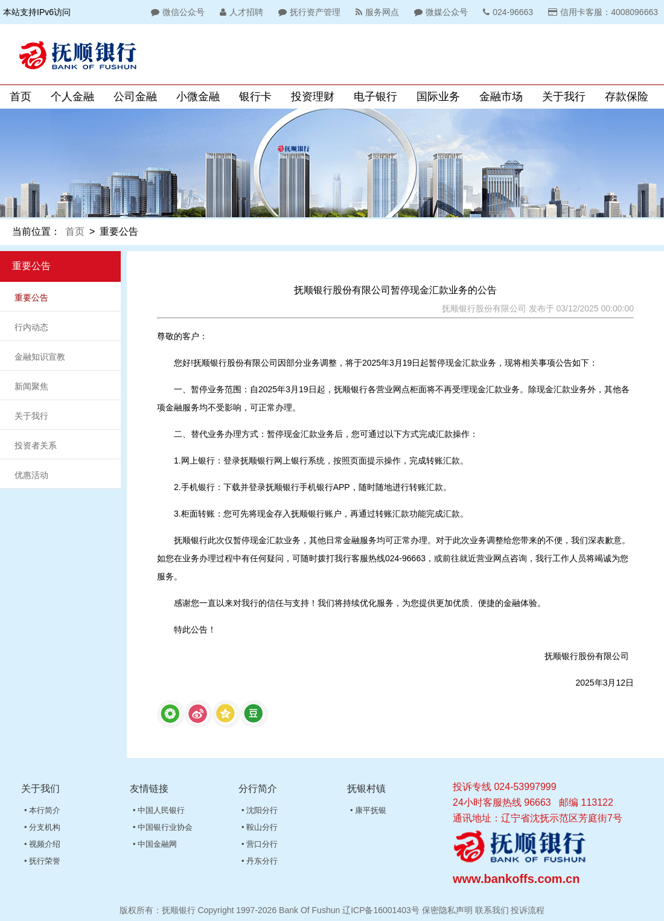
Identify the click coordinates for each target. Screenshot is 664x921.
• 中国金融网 (155, 844)
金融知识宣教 (39, 357)
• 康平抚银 (368, 810)
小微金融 (198, 97)
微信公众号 (176, 12)
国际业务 (438, 97)
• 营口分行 (259, 844)
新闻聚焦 (31, 386)
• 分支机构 (42, 827)
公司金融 (135, 97)
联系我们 (492, 910)
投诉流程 (527, 910)
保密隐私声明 (447, 910)
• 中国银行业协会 (163, 827)
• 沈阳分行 (259, 810)
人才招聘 (240, 12)
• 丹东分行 (259, 860)
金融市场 (501, 97)
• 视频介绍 (42, 844)
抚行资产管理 (307, 12)
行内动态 (31, 327)
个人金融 (72, 97)
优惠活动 (31, 475)
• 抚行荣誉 (42, 860)
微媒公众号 (439, 12)
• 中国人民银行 (159, 810)
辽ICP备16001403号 (381, 910)
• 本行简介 (42, 810)
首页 (20, 97)
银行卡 (255, 97)
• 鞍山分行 (259, 827)
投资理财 (312, 97)
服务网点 (376, 12)
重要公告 (31, 297)
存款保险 (626, 97)
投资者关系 (35, 445)
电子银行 (375, 97)
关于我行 (564, 97)
